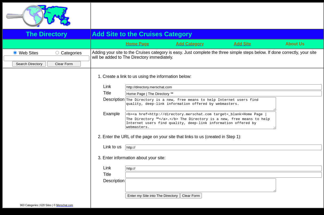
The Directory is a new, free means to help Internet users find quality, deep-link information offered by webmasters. (209, 105)
